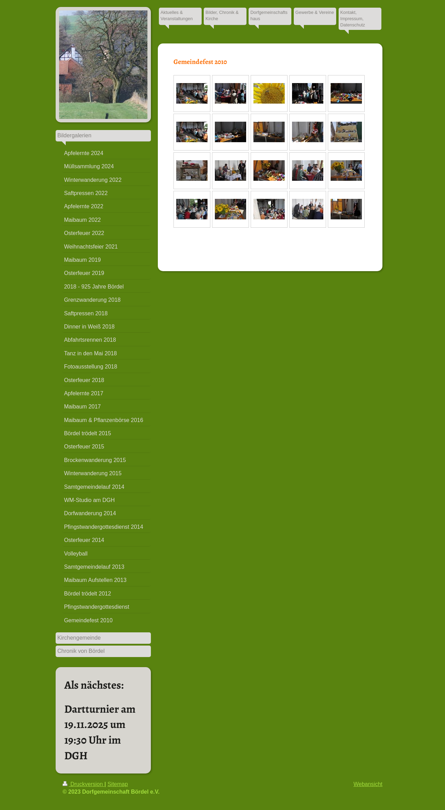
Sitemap (117, 784)
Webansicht (368, 784)
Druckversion (83, 784)
